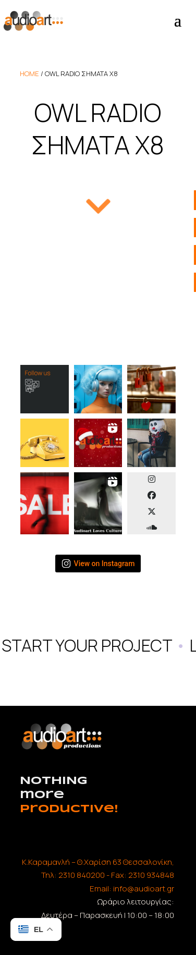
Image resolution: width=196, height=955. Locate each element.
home (29, 73)
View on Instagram (98, 563)
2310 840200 (81, 875)
